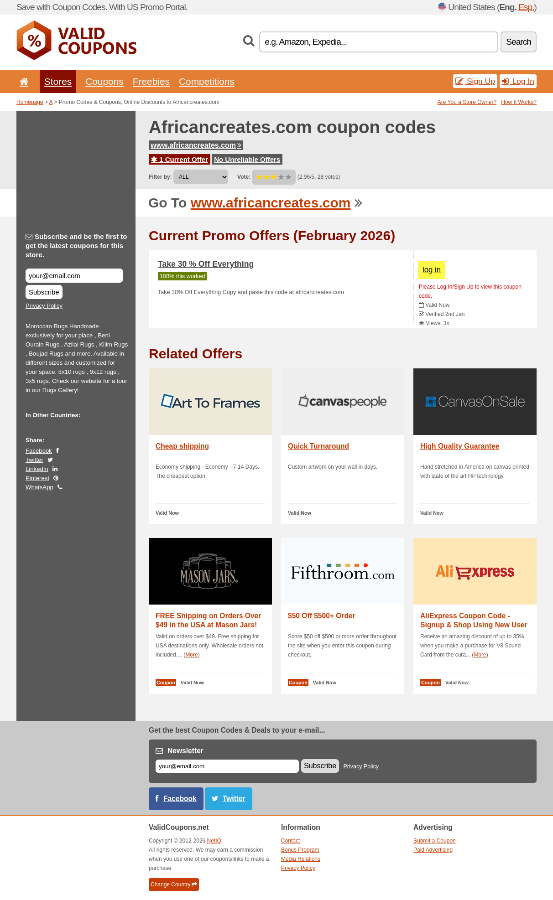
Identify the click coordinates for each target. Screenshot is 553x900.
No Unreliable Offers (247, 159)
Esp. (526, 7)
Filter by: (160, 177)
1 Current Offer (179, 159)
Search (518, 42)
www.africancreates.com (196, 145)
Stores (58, 81)
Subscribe (44, 292)
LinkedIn (37, 469)
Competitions (207, 81)
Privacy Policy (44, 305)
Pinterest (37, 478)
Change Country (174, 884)
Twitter (34, 459)
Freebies (151, 81)
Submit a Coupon (434, 841)
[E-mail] (227, 766)
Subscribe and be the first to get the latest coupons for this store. (76, 246)
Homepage (29, 102)
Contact (290, 841)
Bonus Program (300, 850)
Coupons (104, 81)
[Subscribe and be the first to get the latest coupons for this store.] (74, 276)
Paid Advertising (433, 850)
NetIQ (214, 841)
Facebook (39, 450)
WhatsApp (39, 487)
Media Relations (300, 859)
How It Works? (519, 102)
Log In (518, 81)
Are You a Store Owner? (467, 102)
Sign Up (475, 81)
